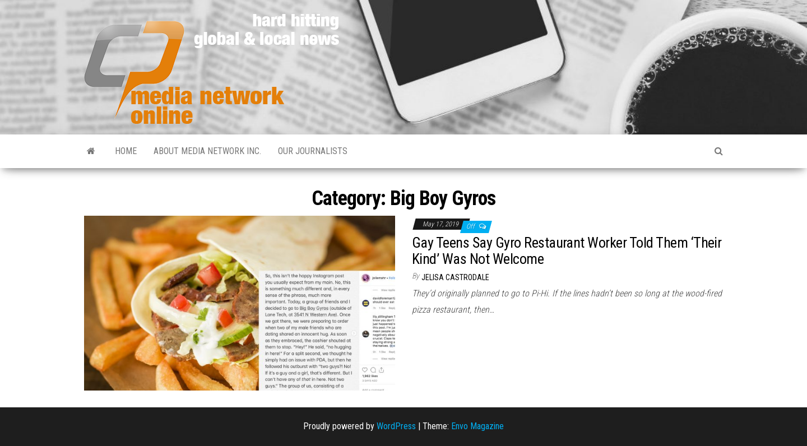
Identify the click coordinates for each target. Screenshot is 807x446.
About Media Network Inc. (207, 151)
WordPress (396, 426)
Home (126, 151)
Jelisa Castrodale (455, 277)
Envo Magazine (477, 426)
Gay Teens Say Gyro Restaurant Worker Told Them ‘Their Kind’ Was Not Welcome (566, 250)
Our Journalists (312, 151)
